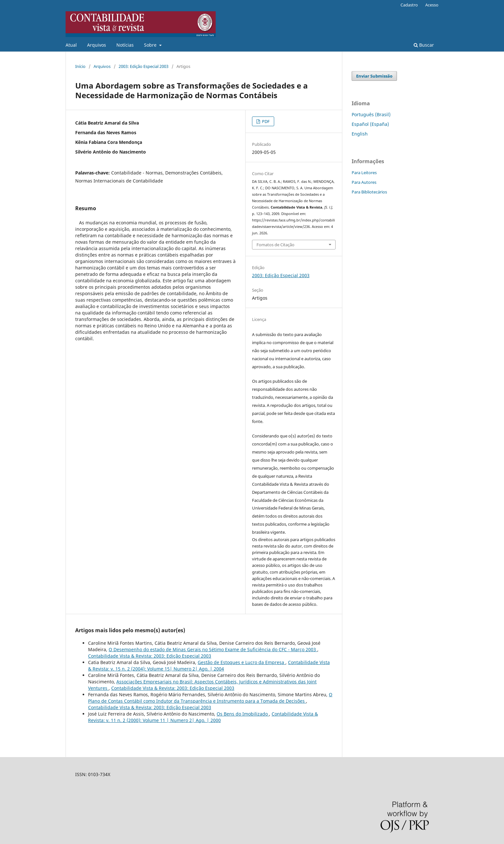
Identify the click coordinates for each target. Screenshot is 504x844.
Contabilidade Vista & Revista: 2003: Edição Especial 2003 (149, 656)
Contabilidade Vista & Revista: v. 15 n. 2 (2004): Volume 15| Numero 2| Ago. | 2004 (209, 665)
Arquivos (96, 45)
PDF (265, 121)
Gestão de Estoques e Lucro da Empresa (241, 662)
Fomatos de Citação (275, 245)
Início (80, 66)
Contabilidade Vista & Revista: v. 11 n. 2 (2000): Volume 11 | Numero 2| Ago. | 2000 (203, 717)
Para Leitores (364, 172)
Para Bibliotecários (369, 192)
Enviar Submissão (374, 76)
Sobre (151, 45)
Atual (71, 45)
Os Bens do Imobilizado (243, 714)
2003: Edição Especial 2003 (143, 66)
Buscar (424, 45)
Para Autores (364, 182)
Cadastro (409, 5)
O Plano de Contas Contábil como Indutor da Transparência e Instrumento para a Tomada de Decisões (210, 697)
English (360, 134)
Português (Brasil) (371, 114)
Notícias (125, 45)
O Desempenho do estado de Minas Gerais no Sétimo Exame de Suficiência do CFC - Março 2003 (213, 649)
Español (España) (370, 124)
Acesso (431, 5)
